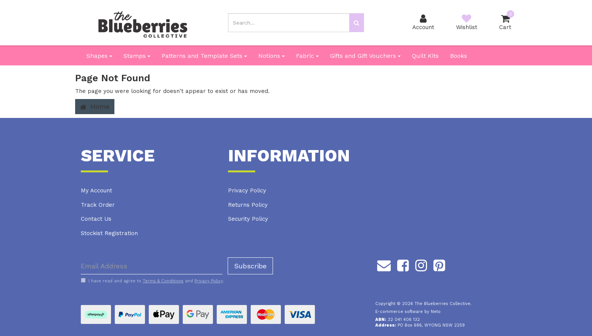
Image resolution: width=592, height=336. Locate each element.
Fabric (307, 55)
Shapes (99, 55)
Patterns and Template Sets (204, 55)
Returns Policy (248, 204)
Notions (271, 55)
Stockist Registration (109, 233)
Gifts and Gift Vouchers (365, 55)
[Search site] (356, 22)
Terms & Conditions (163, 281)
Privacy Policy (247, 190)
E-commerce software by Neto (408, 311)
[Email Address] (151, 265)
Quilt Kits (425, 55)
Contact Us (96, 218)
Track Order (98, 204)
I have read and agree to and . (152, 280)
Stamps (136, 55)
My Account (96, 190)
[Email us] (384, 264)
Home (94, 106)
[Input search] (289, 22)
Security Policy (248, 218)
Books (458, 55)
